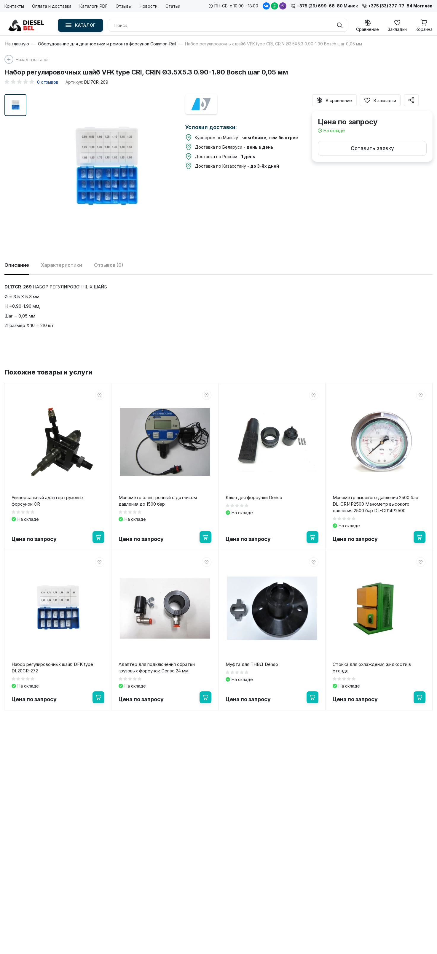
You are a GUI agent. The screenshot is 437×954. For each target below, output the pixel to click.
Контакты (14, 6)
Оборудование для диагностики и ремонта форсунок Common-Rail (107, 44)
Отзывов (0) (108, 265)
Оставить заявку (372, 148)
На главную (17, 44)
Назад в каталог (32, 59)
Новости (148, 6)
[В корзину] (98, 537)
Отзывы (124, 6)
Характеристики (61, 265)
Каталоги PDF (93, 6)
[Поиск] (339, 25)
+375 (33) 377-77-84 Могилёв (397, 5)
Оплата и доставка (51, 6)
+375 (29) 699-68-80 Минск (324, 5)
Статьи (172, 6)
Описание (16, 265)
